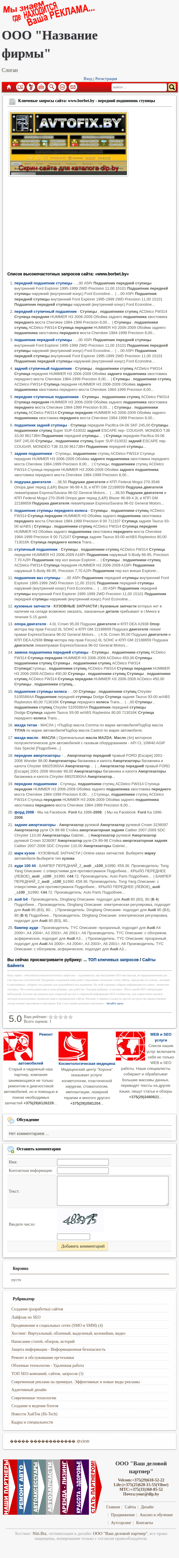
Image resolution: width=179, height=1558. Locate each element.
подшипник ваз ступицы (37, 578)
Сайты (130, 1507)
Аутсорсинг (121, 1523)
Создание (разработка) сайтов (37, 1309)
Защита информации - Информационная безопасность (58, 1349)
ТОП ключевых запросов (113, 959)
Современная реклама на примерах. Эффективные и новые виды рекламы (75, 1382)
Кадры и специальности (32, 1422)
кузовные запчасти (32, 606)
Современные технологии (33, 1398)
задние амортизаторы (35, 825)
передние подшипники (35, 784)
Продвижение (123, 1515)
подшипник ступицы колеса (40, 691)
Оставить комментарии (39, 1149)
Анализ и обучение (156, 1515)
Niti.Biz (39, 1533)
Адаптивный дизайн (29, 1390)
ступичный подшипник (35, 549)
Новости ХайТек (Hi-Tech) (34, 1414)
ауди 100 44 (25, 865)
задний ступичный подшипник (43, 368)
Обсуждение (28, 1119)
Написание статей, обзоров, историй (43, 1341)
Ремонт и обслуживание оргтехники (42, 1357)
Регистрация (106, 79)
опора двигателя (30, 624)
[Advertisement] (89, 226)
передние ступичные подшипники (46, 397)
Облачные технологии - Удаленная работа (47, 1365)
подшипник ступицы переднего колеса (50, 510)
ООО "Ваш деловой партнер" (120, 1533)
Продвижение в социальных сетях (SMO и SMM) (54, 1325)
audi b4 (20, 899)
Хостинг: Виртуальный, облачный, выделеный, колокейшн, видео (68, 1333)
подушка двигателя (32, 482)
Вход (88, 79)
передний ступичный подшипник (45, 311)
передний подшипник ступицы (43, 283)
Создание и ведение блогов (34, 1406)
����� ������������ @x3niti (50, 1441)
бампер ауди (26, 927)
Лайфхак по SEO (26, 1317)
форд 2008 (24, 812)
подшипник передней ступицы (43, 340)
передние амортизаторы (37, 755)
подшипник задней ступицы (40, 425)
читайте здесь (115, 1003)
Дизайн (147, 1507)
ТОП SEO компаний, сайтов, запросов (44, 1374)
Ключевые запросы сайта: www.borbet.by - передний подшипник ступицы (86, 101)
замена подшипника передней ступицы (51, 652)
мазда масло (26, 737)
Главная (8, 87)
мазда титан (25, 725)
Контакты (144, 1523)
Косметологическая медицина (87, 1063)
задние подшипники (33, 453)
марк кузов (24, 853)
